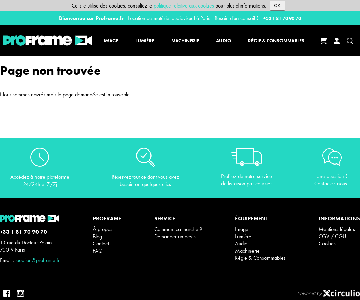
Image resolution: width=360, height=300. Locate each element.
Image (241, 229)
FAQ (98, 250)
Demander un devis (175, 236)
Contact (101, 243)
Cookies (327, 243)
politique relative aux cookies (184, 5)
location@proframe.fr (37, 260)
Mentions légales (337, 229)
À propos (102, 229)
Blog (97, 236)
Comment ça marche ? (178, 229)
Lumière (243, 236)
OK (277, 5)
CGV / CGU (332, 236)
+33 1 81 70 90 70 (282, 18)
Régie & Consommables (260, 257)
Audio (241, 243)
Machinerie (247, 250)
